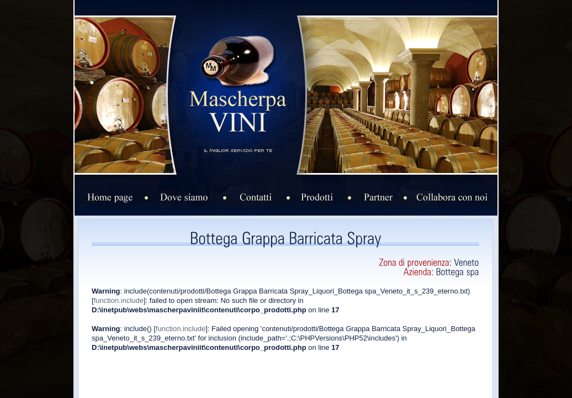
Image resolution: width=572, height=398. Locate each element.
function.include (119, 300)
